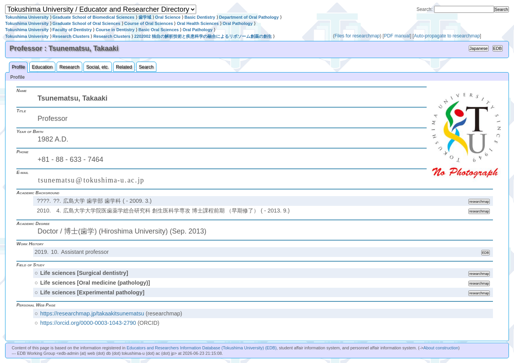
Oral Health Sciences (197, 23)
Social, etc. (97, 67)
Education (42, 67)
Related (124, 67)
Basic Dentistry (199, 17)
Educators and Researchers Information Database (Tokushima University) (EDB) (202, 347)
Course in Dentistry (115, 29)
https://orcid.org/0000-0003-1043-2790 (88, 323)
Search (146, 67)
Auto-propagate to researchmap (447, 36)
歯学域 (144, 17)
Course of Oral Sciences (148, 23)
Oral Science (168, 17)
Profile (18, 67)
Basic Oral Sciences (158, 29)
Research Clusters (71, 36)
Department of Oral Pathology (249, 17)
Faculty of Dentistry (72, 29)
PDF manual (397, 36)
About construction (441, 347)
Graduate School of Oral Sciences (87, 23)
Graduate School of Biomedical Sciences (94, 17)
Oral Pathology (238, 23)
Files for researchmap (357, 36)
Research (69, 67)
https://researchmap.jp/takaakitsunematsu (92, 313)
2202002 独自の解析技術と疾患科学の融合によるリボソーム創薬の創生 (203, 36)
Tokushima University (26, 17)
